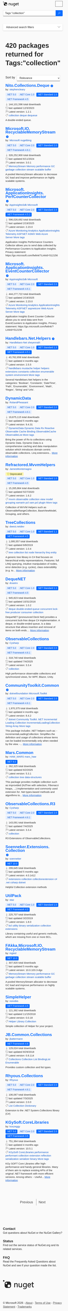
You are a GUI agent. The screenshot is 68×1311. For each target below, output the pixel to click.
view (42, 499)
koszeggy (15, 1126)
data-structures (33, 777)
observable (22, 499)
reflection (46, 1155)
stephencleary (17, 89)
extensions (12, 371)
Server (9, 237)
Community (22, 719)
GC (53, 166)
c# (55, 879)
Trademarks (24, 1306)
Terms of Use (43, 1302)
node (31, 552)
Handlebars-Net (19, 342)
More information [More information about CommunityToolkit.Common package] (32, 744)
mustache (27, 368)
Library (20, 1021)
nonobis (14, 1001)
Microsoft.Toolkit (38, 693)
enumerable (47, 371)
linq (48, 552)
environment (21, 374)
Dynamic (29, 428)
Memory (31, 166)
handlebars (15, 368)
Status (8, 1241)
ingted (13, 953)
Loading (10, 722)
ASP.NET (22, 233)
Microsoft (15, 140)
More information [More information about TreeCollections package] (25, 570)
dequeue (32, 115)
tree (11, 552)
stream (30, 169)
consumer (26, 612)
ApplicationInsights (49, 230)
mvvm (12, 499)
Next (42, 1202)
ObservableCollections (27, 639)
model (49, 499)
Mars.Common (19, 753)
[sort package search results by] (38, 78)
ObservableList (14, 434)
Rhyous (14, 1080)
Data (37, 428)
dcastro (14, 583)
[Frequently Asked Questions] (6, 1257)
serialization (33, 925)
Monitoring (21, 230)
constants (23, 371)
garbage (10, 169)
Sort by (10, 77)
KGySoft (13, 1152)
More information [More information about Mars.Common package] (32, 795)
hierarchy (40, 552)
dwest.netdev (17, 526)
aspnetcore (34, 308)
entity (54, 552)
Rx (42, 428)
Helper (12, 1021)
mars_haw (30, 756)
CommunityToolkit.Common (32, 685)
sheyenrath (34, 342)
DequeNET (16, 579)
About (28, 1302)
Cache (22, 431)
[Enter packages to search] (29, 13)
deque (23, 115)
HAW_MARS (17, 756)
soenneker (15, 858)
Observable (12, 431)
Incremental (50, 719)
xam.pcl (33, 502)
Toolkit (33, 719)
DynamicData (18, 398)
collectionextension (43, 879)
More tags (19, 237)
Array (16, 726)
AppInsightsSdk (18, 204)
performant (12, 1155)
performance (43, 166)
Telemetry (11, 233)
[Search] (59, 13)
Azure (12, 230)
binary (22, 925)
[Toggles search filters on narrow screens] (59, 27)
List (35, 1059)
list (26, 552)
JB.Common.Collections (29, 1035)
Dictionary (30, 1105)
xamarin (20, 502)
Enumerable (12, 1062)
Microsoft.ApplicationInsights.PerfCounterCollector (26, 193)
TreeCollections (21, 522)
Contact (9, 1229)
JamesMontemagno (21, 468)
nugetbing (25, 140)
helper (36, 368)
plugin (42, 502)
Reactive (49, 428)
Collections (15, 1059)
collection (14, 115)
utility (15, 925)
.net (8, 882)
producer (15, 612)
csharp (14, 882)
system (10, 374)
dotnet (12, 719)
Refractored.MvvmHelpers (30, 465)
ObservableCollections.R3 (30, 804)
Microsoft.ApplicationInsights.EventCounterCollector (27, 267)
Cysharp (14, 642)
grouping (10, 502)
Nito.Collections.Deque (28, 85)
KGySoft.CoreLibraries (27, 1122)
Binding (31, 431)
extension (34, 1155)
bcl (10, 925)
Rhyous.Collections (24, 1076)
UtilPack (13, 896)
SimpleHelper (18, 997)
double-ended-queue (28, 608)
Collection (20, 722)
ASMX (31, 233)
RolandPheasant (19, 402)
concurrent (46, 608)
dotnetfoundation (19, 693)
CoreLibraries (26, 1152)
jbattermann (16, 1038)
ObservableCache (46, 431)
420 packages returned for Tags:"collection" (33, 54)
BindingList (44, 1059)
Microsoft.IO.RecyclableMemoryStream (31, 130)
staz (12, 899)
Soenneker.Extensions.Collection (28, 848)
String (9, 726)
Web (38, 233)
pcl (27, 502)
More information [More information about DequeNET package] (39, 630)
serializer (24, 1158)
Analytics (33, 230)
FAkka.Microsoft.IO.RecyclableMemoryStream (31, 947)
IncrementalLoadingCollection (43, 722)
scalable (39, 169)
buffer (48, 169)
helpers (45, 368)
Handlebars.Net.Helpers (28, 338)
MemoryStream (17, 166)
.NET (40, 719)
